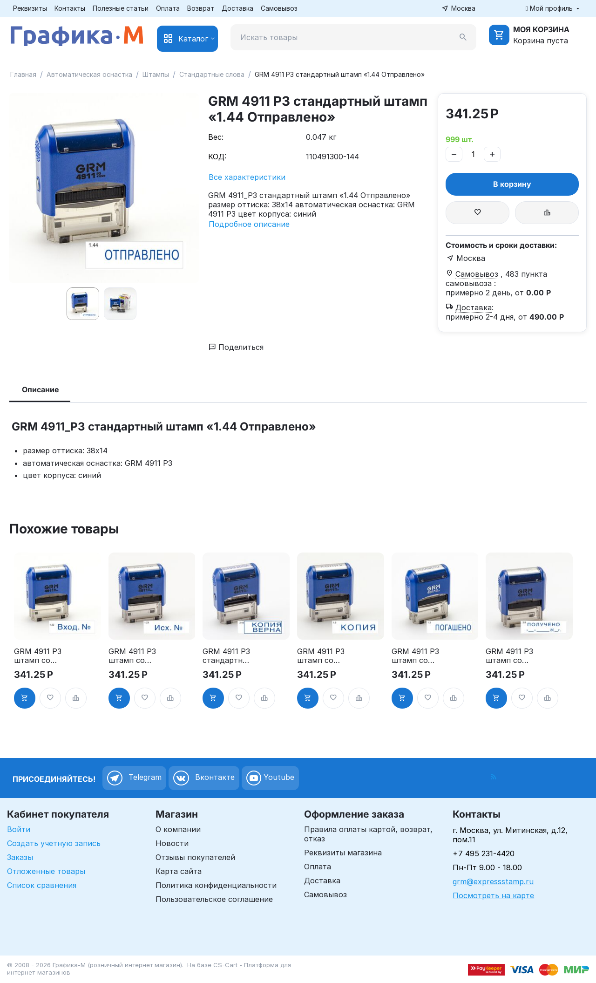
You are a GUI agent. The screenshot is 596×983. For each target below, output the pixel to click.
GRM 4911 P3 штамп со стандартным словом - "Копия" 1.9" (321, 656)
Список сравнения (41, 885)
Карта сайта (179, 871)
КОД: (217, 156)
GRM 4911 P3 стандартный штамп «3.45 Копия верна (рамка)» (226, 656)
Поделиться (236, 347)
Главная (23, 74)
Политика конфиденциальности (216, 885)
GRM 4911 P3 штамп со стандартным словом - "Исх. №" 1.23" (132, 656)
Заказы (20, 857)
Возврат (200, 8)
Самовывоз (279, 8)
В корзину (512, 184)
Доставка (237, 8)
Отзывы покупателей (195, 857)
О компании (178, 829)
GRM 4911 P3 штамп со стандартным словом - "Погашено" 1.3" (415, 656)
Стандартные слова (211, 74)
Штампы (155, 74)
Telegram (134, 778)
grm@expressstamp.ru (493, 881)
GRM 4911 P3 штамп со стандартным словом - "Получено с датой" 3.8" (509, 656)
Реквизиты (30, 8)
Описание (40, 389)
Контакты (69, 8)
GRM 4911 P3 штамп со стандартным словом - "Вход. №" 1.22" (37, 656)
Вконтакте (204, 778)
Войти (18, 829)
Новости (172, 843)
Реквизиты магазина (343, 852)
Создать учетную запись (54, 843)
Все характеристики (247, 177)
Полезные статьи (121, 8)
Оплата (168, 8)
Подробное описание (249, 224)
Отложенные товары (46, 871)
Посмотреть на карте (493, 895)
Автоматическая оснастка (89, 74)
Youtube (270, 778)
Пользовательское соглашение (214, 899)
